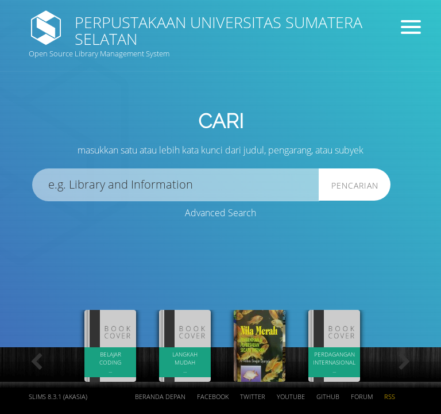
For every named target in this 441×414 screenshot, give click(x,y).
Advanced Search (220, 212)
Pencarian (354, 185)
